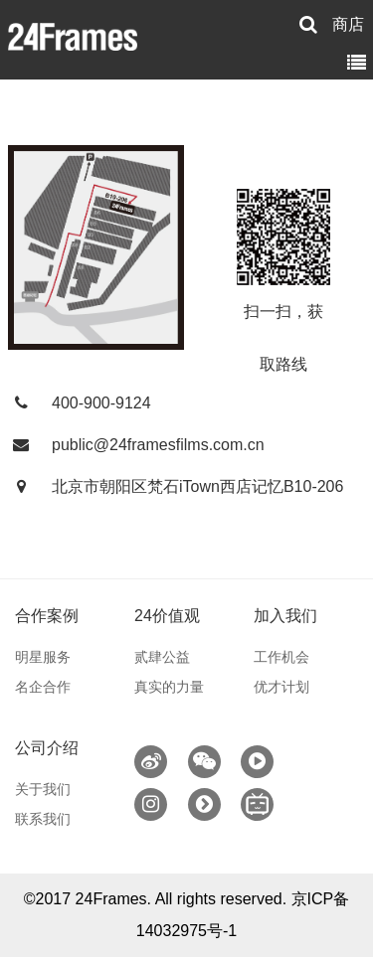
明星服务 (43, 657)
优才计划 (281, 687)
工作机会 (281, 657)
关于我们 (43, 789)
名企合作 (43, 687)
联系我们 (43, 819)
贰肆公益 (162, 657)
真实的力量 (169, 687)
